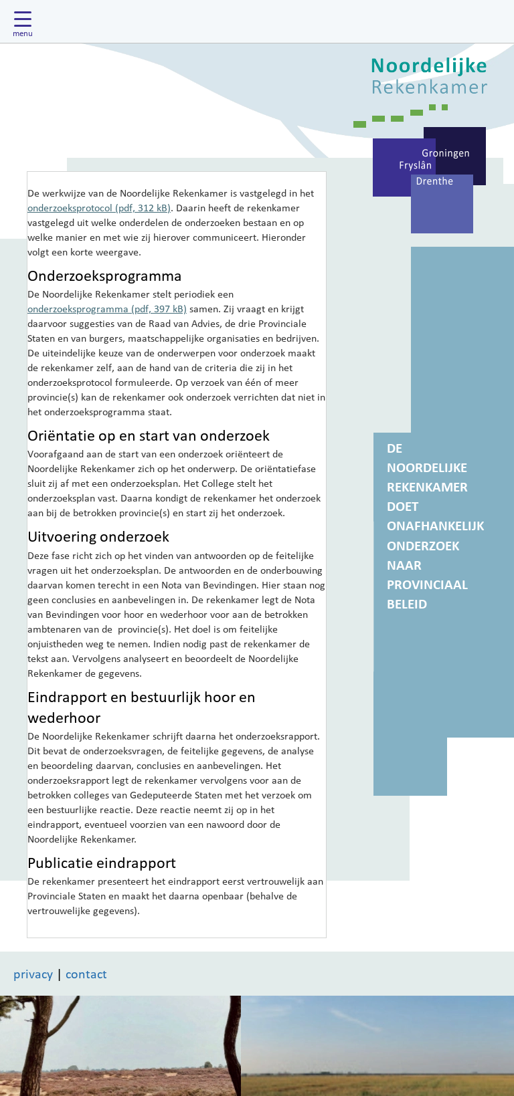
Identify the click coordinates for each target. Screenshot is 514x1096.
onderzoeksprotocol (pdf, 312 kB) (99, 207)
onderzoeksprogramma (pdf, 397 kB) (107, 308)
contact (86, 973)
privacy (33, 973)
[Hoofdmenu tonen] (26, 21)
